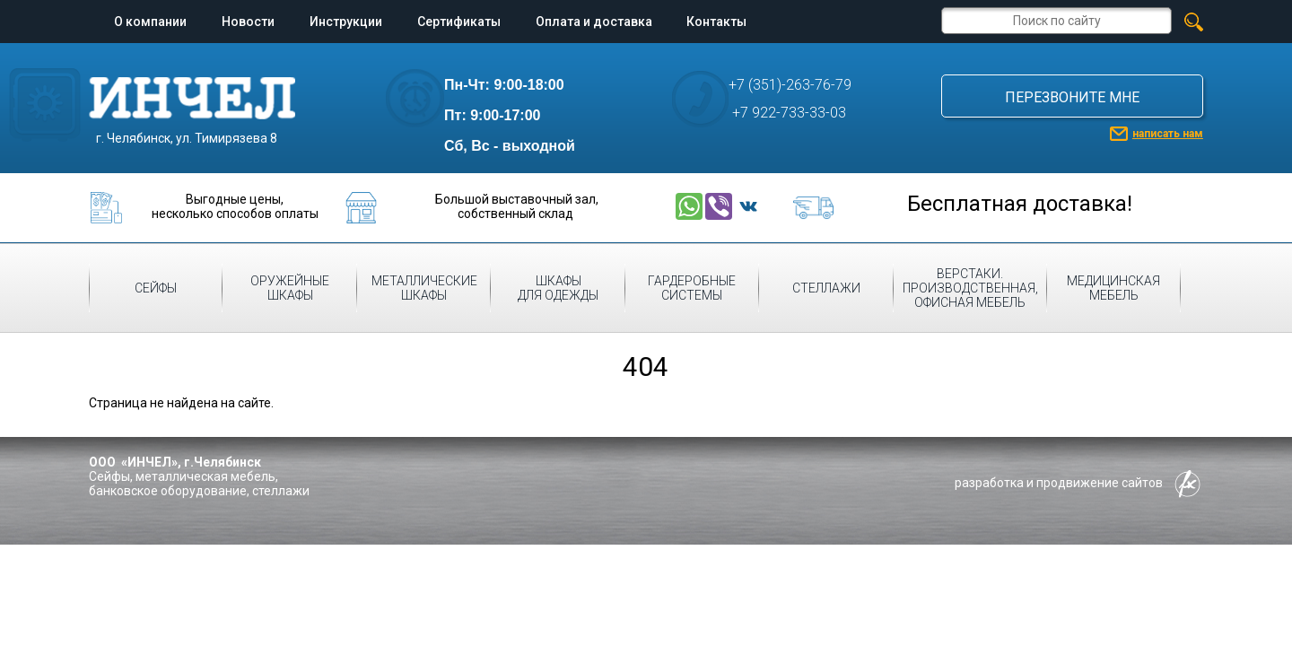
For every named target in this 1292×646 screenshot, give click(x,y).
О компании (150, 21)
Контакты (716, 21)
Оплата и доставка (594, 21)
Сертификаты (459, 21)
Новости (248, 21)
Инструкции (346, 21)
